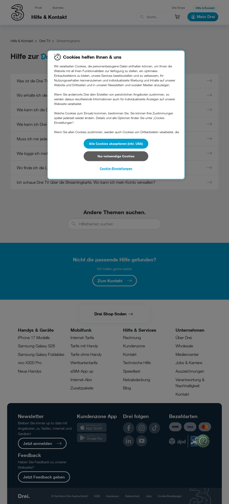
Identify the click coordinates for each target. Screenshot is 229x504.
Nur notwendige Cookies (116, 156)
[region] (116, 114)
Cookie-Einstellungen (116, 168)
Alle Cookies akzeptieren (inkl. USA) (116, 143)
